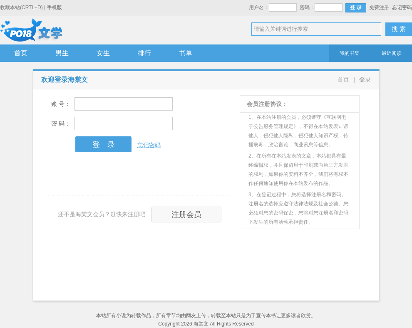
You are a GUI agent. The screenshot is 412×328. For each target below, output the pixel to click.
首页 (20, 53)
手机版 (54, 7)
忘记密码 (402, 7)
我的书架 (350, 53)
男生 (62, 53)
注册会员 (186, 214)
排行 (144, 53)
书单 (185, 53)
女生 (103, 53)
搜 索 (399, 28)
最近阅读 (392, 53)
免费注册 (379, 7)
